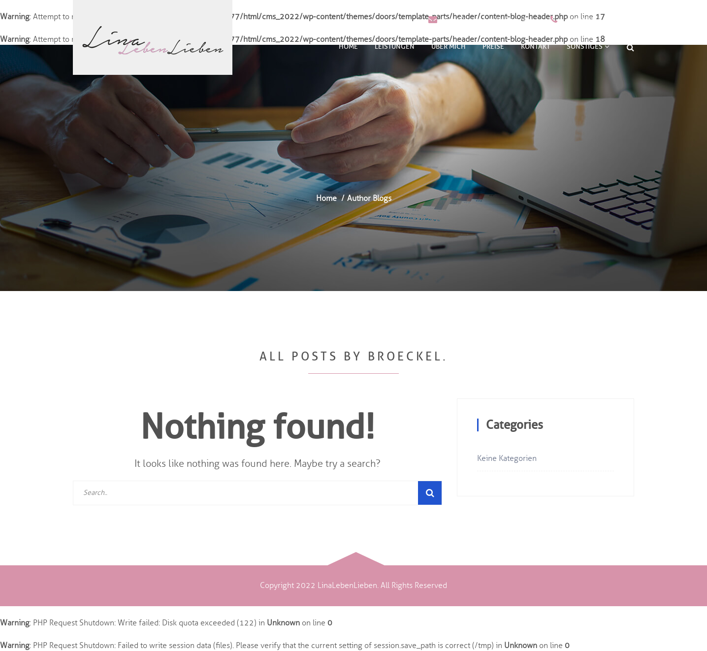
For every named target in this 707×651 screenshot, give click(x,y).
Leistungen (395, 46)
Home (348, 46)
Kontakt (535, 46)
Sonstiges (588, 46)
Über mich (448, 46)
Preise (493, 46)
